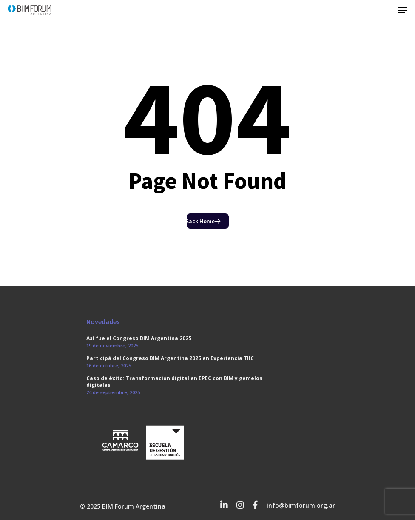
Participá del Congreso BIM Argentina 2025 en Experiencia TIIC (170, 358)
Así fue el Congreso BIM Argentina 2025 (138, 338)
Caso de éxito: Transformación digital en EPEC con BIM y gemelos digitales (174, 382)
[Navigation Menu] (402, 10)
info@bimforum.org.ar (301, 505)
